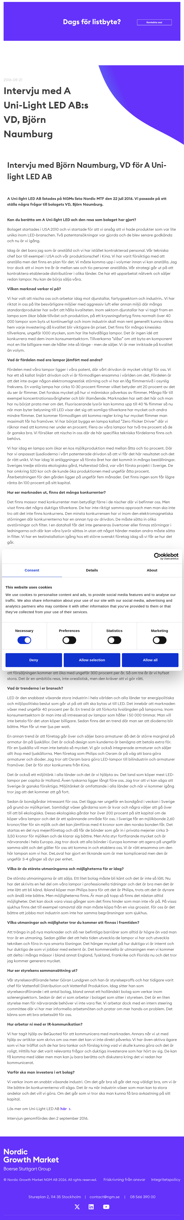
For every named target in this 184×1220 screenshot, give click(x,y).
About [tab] (152, 570)
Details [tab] (92, 570)
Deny (33, 660)
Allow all (150, 660)
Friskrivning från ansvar (124, 1179)
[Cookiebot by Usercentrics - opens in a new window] (157, 556)
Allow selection (92, 660)
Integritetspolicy (165, 1179)
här (63, 1109)
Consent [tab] (32, 570)
